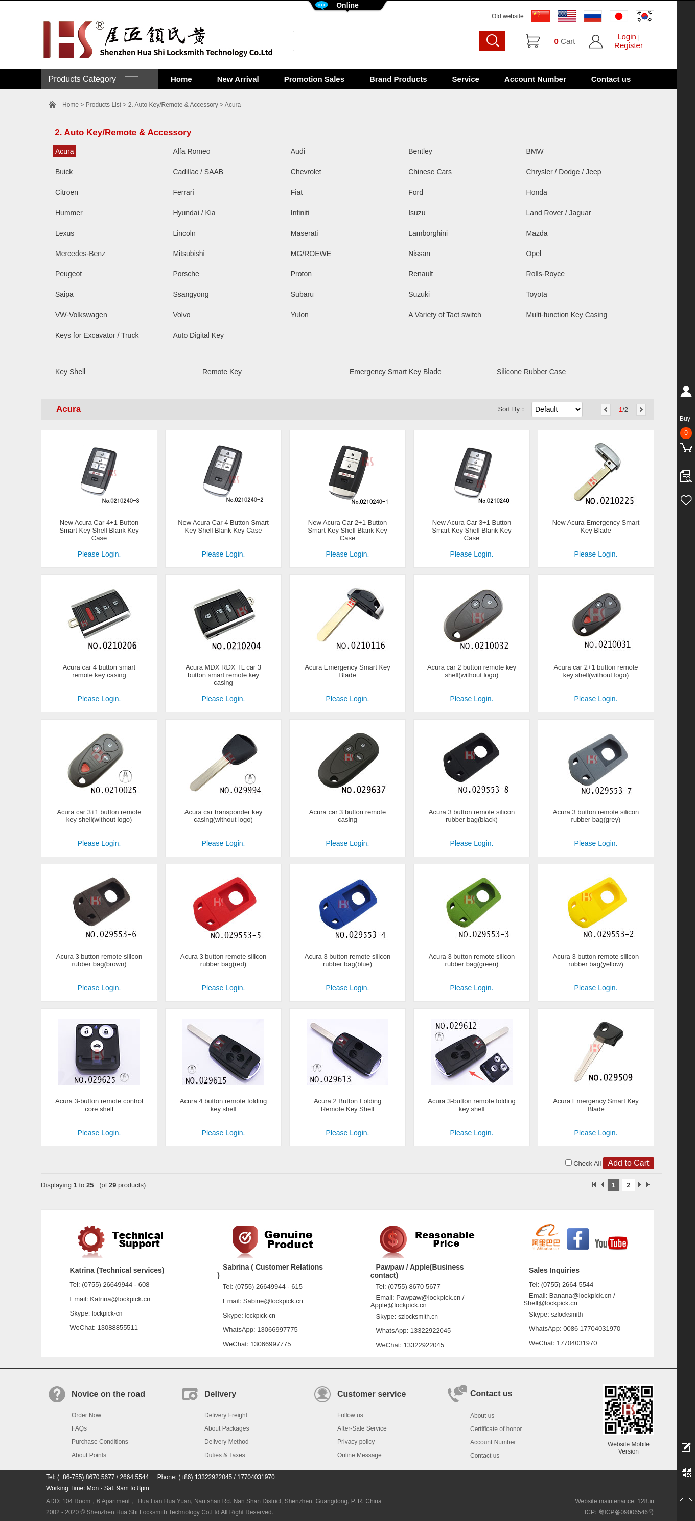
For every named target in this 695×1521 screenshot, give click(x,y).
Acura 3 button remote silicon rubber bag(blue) (347, 960)
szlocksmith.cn (418, 1316)
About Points (89, 1455)
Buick (64, 172)
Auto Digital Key (198, 335)
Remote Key (222, 371)
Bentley (420, 151)
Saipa (64, 294)
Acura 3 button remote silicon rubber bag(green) (472, 960)
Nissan (419, 253)
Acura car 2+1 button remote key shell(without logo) (595, 671)
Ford (415, 192)
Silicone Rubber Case (531, 371)
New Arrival (238, 79)
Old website (508, 16)
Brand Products (398, 79)
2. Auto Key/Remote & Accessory (173, 104)
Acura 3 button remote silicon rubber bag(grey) (596, 815)
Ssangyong (190, 294)
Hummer (69, 213)
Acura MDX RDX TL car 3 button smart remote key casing (223, 674)
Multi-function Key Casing (567, 315)
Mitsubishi (188, 253)
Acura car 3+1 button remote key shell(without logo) (99, 815)
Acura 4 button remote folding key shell (223, 1105)
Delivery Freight (225, 1415)
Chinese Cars (430, 172)
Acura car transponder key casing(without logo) (223, 815)
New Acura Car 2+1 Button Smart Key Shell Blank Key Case (347, 530)
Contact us (611, 79)
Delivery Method (226, 1441)
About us (482, 1415)
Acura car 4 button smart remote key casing (99, 671)
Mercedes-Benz (80, 253)
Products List (103, 104)
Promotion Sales (314, 79)
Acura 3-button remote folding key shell (471, 1105)
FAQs (79, 1428)
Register (628, 45)
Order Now (86, 1415)
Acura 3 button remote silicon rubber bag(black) (472, 815)
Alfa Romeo (191, 151)
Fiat (297, 192)
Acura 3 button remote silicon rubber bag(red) (223, 960)
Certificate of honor (496, 1429)
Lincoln (184, 233)
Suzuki (419, 294)
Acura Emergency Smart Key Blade (347, 671)
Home (181, 79)
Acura (64, 151)
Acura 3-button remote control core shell (99, 1105)
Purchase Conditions (100, 1441)
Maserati (304, 233)
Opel (534, 253)
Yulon (300, 315)
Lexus (64, 233)
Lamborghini (428, 233)
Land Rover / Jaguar (558, 213)
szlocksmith (567, 1314)
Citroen (66, 192)
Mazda (537, 233)
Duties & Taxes (224, 1455)
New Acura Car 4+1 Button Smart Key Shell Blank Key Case (98, 530)
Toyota (536, 294)
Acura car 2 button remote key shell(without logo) (471, 671)
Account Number (535, 79)
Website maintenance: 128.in (614, 1501)
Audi (298, 151)
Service (465, 79)
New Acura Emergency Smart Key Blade (596, 526)
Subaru (302, 294)
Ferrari (183, 192)
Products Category (92, 79)
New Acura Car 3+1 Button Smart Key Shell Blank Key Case (471, 530)
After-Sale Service (362, 1428)
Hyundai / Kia (194, 213)
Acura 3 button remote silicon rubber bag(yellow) (596, 960)
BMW (535, 151)
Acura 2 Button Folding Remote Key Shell (347, 1105)
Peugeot (68, 274)
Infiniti (300, 213)
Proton (301, 274)
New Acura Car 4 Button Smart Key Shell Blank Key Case (223, 526)
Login (626, 36)
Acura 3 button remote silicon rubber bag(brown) (99, 960)
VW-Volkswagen (81, 315)
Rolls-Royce (545, 274)
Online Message (359, 1455)
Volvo (181, 315)
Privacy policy (356, 1441)
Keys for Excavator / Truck (96, 335)
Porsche (186, 274)
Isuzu (416, 213)
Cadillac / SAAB (198, 172)
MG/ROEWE (311, 253)
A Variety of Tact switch (444, 315)
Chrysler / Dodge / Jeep (563, 172)
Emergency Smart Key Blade (396, 371)
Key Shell (70, 371)
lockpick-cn (107, 1313)
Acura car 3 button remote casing (347, 815)
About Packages (226, 1428)
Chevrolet (306, 172)
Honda (536, 192)
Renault (420, 274)
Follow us (350, 1415)
